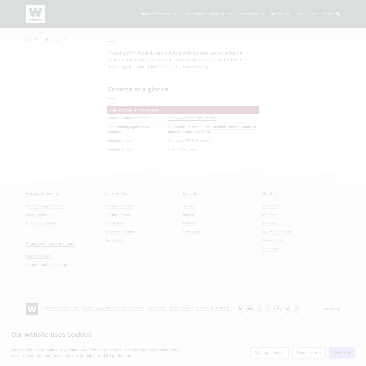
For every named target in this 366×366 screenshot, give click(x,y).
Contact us (269, 294)
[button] (331, 14)
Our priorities (116, 239)
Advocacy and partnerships (47, 310)
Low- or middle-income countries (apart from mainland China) (212, 167)
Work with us (271, 260)
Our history (269, 269)
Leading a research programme (192, 156)
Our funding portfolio (42, 269)
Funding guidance (39, 260)
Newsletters (192, 277)
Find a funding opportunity (46, 252)
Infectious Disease (118, 260)
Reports (189, 260)
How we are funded (276, 277)
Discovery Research (120, 277)
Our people (269, 252)
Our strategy (114, 286)
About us (269, 239)
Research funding (42, 239)
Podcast (189, 269)
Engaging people (39, 302)
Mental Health (115, 269)
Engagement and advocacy (50, 289)
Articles (188, 252)
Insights (190, 239)
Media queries (272, 286)
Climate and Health (119, 252)
